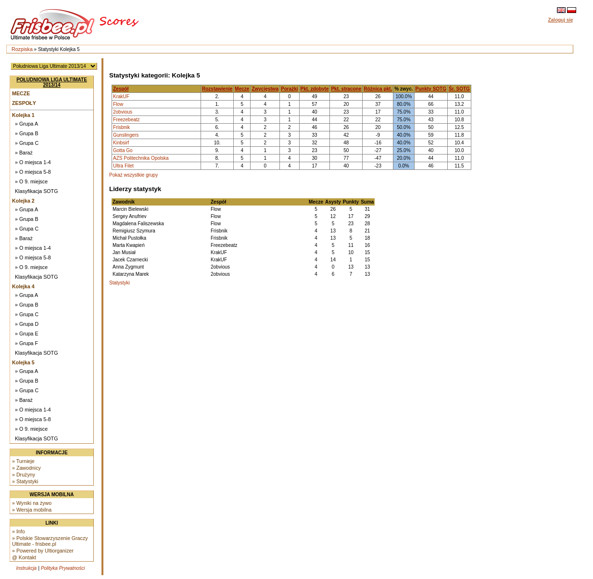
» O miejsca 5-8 (33, 172)
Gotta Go (123, 150)
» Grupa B (26, 133)
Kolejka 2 (23, 201)
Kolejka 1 (23, 115)
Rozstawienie (217, 88)
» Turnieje (23, 461)
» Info (18, 531)
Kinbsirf (121, 142)
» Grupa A (26, 124)
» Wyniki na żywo (31, 503)
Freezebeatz (126, 119)
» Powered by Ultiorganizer (43, 550)
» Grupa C (26, 143)
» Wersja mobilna (31, 510)
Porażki (289, 88)
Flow (118, 104)
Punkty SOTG (431, 88)
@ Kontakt (24, 557)
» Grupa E (26, 333)
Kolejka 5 (23, 362)
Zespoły (24, 103)
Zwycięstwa (265, 88)
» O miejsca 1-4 (33, 162)
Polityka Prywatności (63, 568)
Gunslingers (126, 135)
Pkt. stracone (346, 88)
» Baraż (24, 152)
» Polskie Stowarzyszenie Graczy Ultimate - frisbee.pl (50, 541)
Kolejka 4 (23, 286)
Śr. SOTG (459, 88)
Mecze (21, 93)
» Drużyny (23, 474)
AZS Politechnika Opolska (141, 158)
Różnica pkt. (378, 88)
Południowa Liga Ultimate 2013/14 (51, 82)
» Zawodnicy (26, 468)
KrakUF (121, 96)
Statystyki (119, 282)
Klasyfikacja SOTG (36, 191)
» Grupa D (26, 324)
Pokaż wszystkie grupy (133, 175)
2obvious (122, 112)
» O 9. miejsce (31, 181)
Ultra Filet (123, 165)
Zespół (120, 88)
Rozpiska (22, 49)
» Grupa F (26, 343)
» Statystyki (25, 481)
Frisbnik (121, 127)
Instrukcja (26, 568)
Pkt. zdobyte (315, 88)
